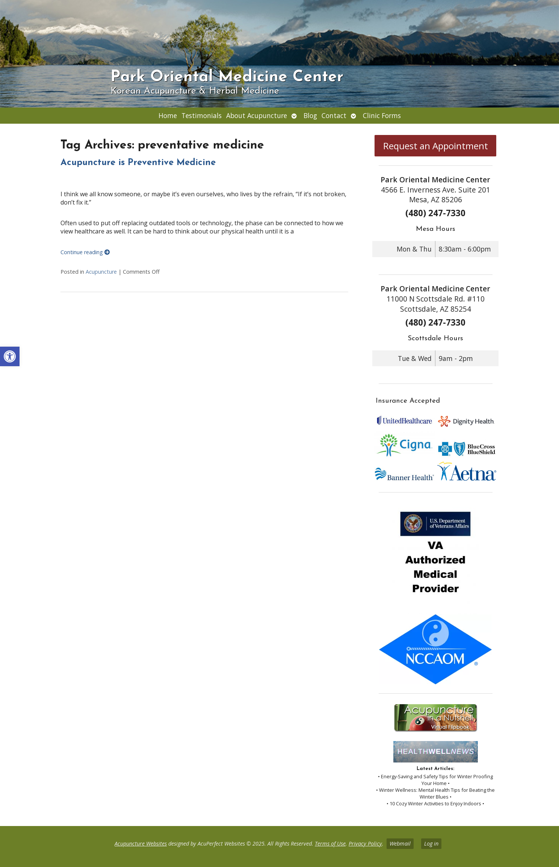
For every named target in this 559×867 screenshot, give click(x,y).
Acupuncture (101, 271)
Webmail (400, 843)
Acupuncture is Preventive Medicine (138, 162)
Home (168, 115)
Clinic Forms (382, 115)
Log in (431, 843)
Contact (334, 115)
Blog (310, 115)
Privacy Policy (365, 843)
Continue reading (85, 252)
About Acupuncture (256, 115)
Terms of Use (330, 843)
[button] (10, 356)
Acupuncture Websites (141, 843)
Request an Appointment (435, 145)
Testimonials (201, 115)
